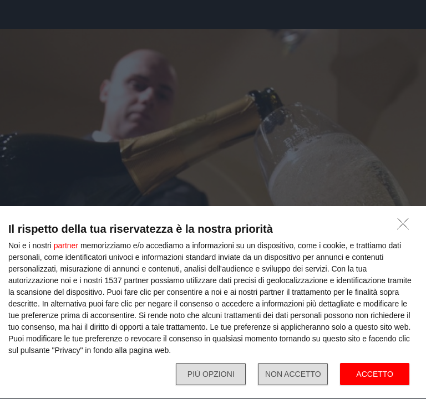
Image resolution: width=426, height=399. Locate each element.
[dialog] (213, 303)
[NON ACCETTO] (406, 227)
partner (66, 245)
